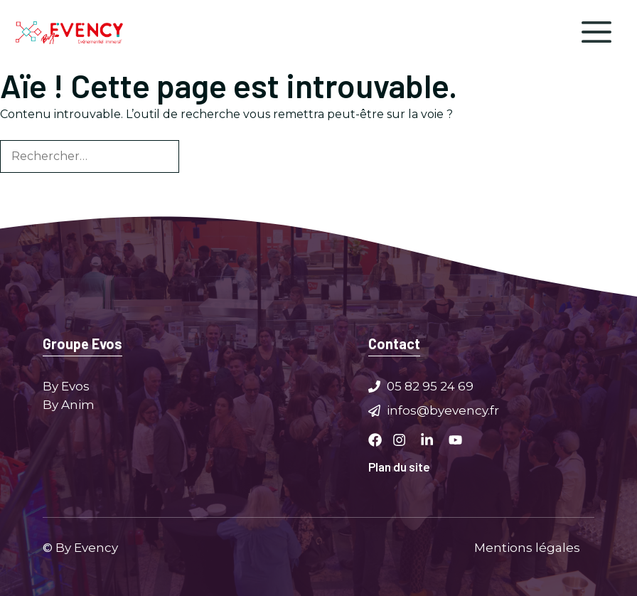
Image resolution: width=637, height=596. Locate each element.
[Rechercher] (202, 156)
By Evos (66, 386)
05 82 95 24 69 (430, 386)
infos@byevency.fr (443, 410)
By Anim (69, 404)
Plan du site (399, 466)
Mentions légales (527, 547)
